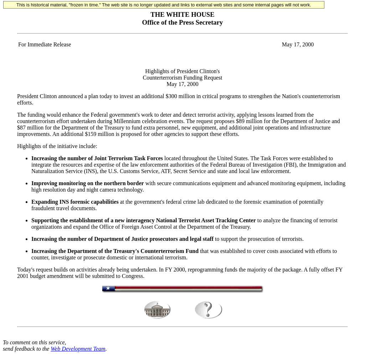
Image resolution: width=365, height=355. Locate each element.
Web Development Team (78, 349)
